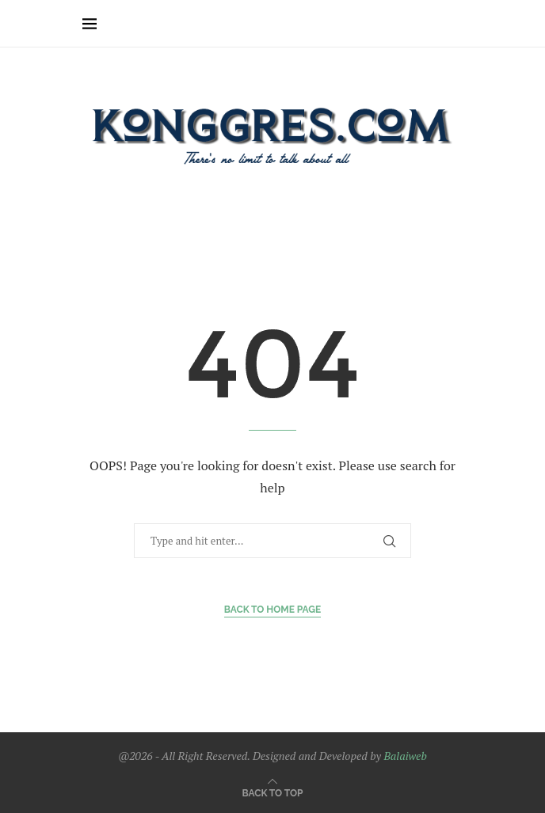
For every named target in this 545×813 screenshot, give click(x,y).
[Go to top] (272, 792)
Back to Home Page (273, 609)
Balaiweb (404, 755)
